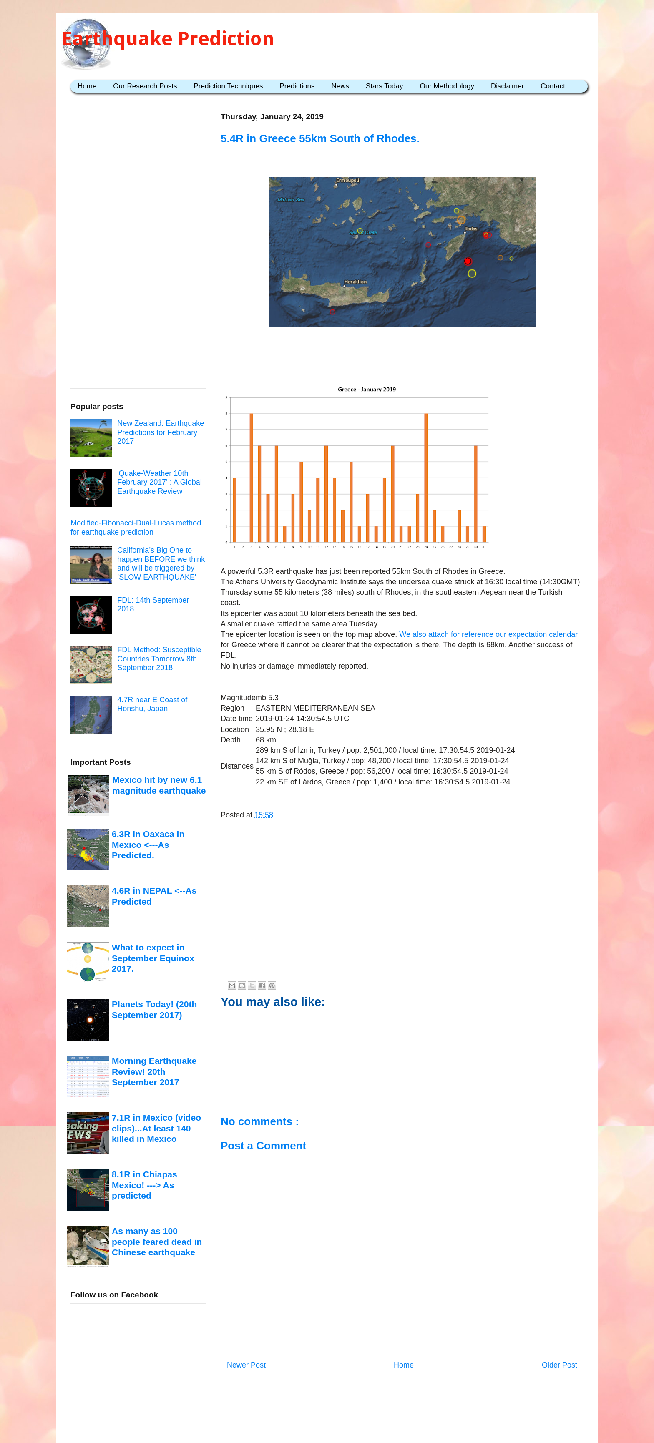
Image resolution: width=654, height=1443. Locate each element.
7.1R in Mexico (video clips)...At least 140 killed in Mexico (156, 1128)
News (341, 86)
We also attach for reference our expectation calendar (488, 634)
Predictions (296, 86)
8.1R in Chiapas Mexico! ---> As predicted (144, 1184)
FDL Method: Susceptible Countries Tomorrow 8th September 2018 (159, 659)
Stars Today (384, 86)
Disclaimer (507, 86)
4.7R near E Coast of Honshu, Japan (152, 704)
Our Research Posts (145, 86)
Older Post (559, 1365)
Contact (553, 86)
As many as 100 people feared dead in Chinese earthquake (157, 1241)
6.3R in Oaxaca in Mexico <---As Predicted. (148, 844)
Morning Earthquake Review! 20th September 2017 (154, 1071)
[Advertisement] (402, 356)
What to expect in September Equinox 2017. (153, 958)
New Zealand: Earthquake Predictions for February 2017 (160, 432)
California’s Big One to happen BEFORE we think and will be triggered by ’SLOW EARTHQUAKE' (161, 563)
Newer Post (246, 1365)
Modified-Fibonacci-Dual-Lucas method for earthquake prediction (135, 527)
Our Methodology (447, 86)
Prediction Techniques (228, 86)
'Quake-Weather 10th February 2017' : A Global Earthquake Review (159, 482)
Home (87, 86)
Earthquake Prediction (167, 38)
